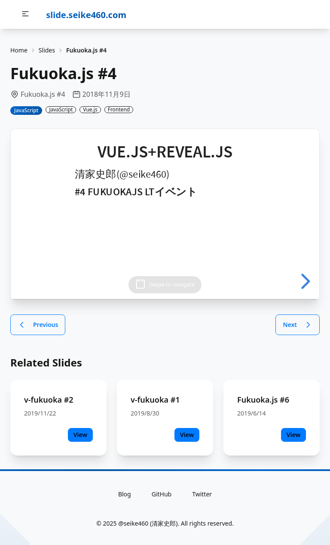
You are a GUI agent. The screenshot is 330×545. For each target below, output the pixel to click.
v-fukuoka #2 (48, 399)
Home (19, 50)
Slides (47, 50)
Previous (38, 324)
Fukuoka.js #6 (263, 399)
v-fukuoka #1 (155, 399)
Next (297, 324)
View (80, 435)
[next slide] (304, 281)
